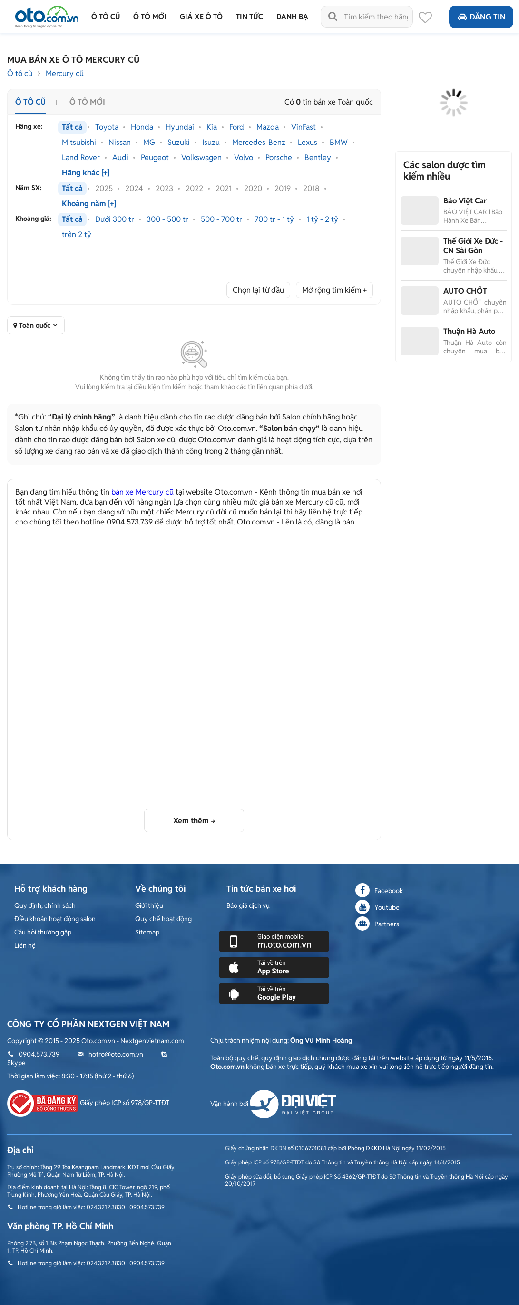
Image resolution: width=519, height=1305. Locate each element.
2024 (134, 188)
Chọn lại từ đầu (258, 290)
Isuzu (211, 142)
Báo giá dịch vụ (248, 905)
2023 (164, 188)
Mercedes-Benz (258, 142)
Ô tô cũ (19, 73)
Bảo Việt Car (465, 201)
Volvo (243, 157)
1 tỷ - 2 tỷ (322, 219)
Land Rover (81, 157)
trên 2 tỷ (76, 234)
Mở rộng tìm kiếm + (334, 290)
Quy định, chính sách (45, 905)
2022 (194, 188)
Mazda (267, 127)
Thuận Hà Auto (469, 331)
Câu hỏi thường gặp (42, 932)
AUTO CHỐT (465, 291)
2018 (311, 188)
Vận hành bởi (273, 1103)
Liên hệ (25, 945)
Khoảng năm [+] (89, 204)
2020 (253, 188)
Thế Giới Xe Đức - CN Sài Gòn (473, 246)
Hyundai (180, 127)
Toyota (106, 127)
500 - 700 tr (221, 219)
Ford (236, 127)
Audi (120, 157)
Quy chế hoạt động (163, 918)
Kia (211, 127)
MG (149, 142)
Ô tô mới (87, 102)
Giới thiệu (149, 905)
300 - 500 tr (167, 219)
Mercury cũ (65, 73)
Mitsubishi (79, 142)
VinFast (303, 127)
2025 (104, 188)
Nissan (119, 142)
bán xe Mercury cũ (142, 492)
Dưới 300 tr (114, 219)
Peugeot (155, 157)
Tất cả (72, 127)
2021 (223, 188)
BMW (339, 142)
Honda (142, 127)
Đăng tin (481, 17)
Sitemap (147, 932)
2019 (282, 188)
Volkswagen (201, 157)
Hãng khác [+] (85, 173)
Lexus (307, 142)
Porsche (278, 157)
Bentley (317, 157)
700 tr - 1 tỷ (274, 219)
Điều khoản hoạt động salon (55, 918)
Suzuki (178, 142)
